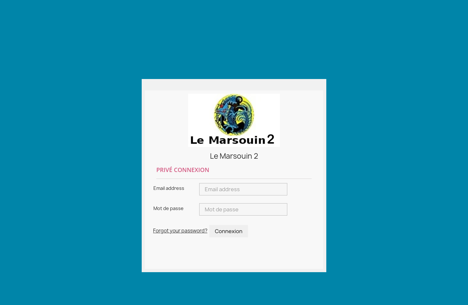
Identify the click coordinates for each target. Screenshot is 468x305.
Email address (168, 188)
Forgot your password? (180, 230)
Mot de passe (168, 208)
